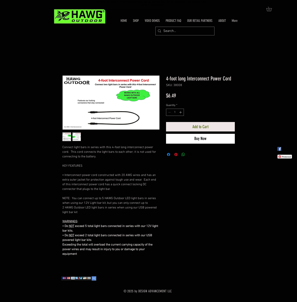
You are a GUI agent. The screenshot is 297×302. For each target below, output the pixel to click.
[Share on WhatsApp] (183, 154)
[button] (271, 9)
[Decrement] (169, 112)
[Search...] (184, 31)
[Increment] (180, 112)
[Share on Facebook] (168, 154)
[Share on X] (190, 154)
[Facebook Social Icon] (279, 149)
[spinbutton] (174, 112)
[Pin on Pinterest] (176, 154)
